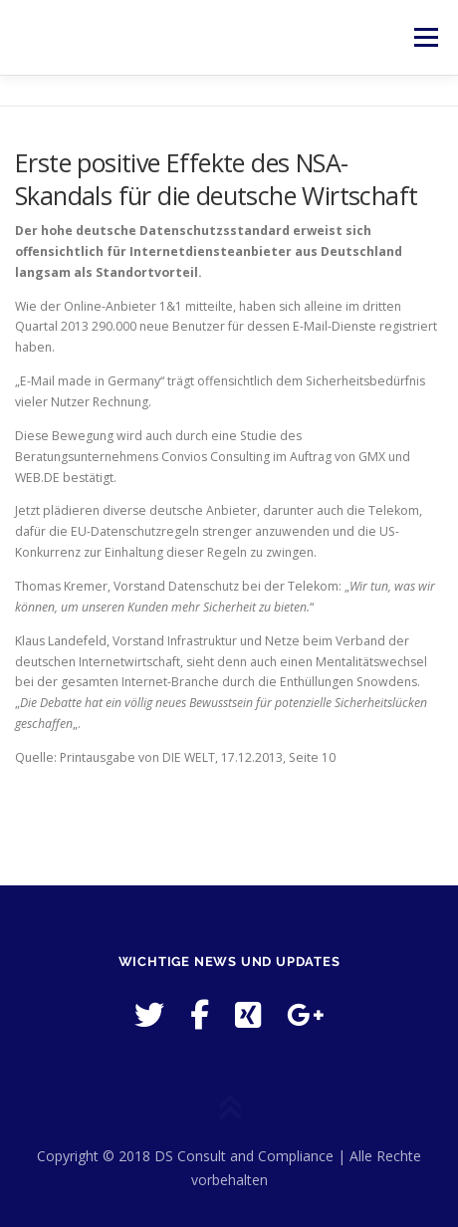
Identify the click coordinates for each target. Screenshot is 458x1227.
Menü (424, 37)
